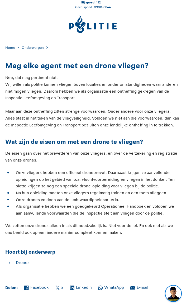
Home (10, 47)
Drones (23, 262)
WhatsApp (111, 287)
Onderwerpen (33, 47)
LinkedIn (81, 287)
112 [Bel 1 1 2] (98, 2)
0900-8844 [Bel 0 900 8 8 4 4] (102, 7)
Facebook (36, 287)
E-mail (139, 287)
